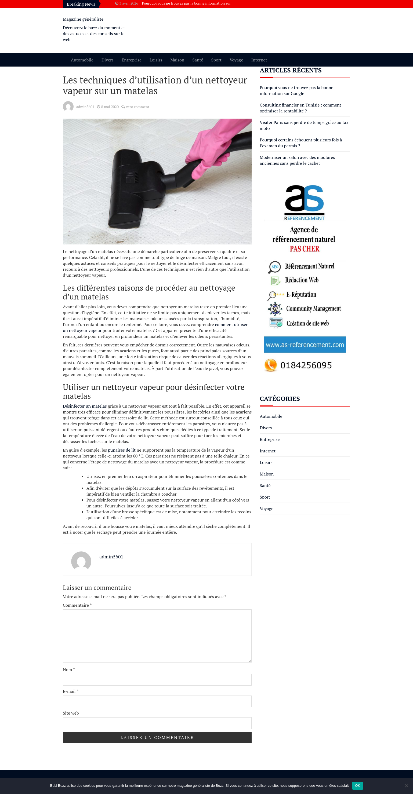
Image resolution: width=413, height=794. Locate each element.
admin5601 (85, 106)
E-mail (70, 691)
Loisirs (156, 60)
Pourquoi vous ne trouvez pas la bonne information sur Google (296, 90)
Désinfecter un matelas (85, 406)
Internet (259, 60)
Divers (108, 60)
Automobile (82, 60)
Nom (69, 669)
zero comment (137, 106)
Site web (71, 713)
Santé (197, 60)
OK (357, 786)
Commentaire (77, 605)
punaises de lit (122, 450)
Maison (177, 60)
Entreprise (132, 60)
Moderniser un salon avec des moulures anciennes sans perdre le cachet (297, 160)
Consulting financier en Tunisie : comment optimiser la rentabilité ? (300, 108)
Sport (216, 60)
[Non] (406, 785)
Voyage (236, 60)
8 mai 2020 (110, 106)
